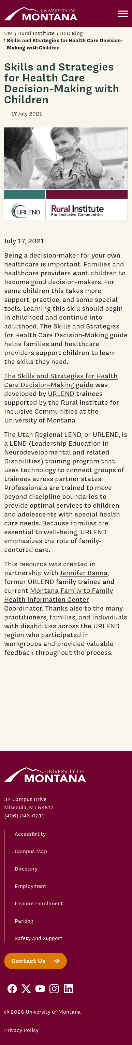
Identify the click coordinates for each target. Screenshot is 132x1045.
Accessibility (30, 834)
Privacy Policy (21, 1030)
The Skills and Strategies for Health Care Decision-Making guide (61, 380)
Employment (30, 886)
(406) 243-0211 (24, 815)
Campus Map (31, 851)
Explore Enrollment (39, 903)
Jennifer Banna (83, 572)
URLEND (61, 393)
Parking (24, 921)
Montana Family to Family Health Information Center (58, 595)
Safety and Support (38, 938)
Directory (26, 868)
